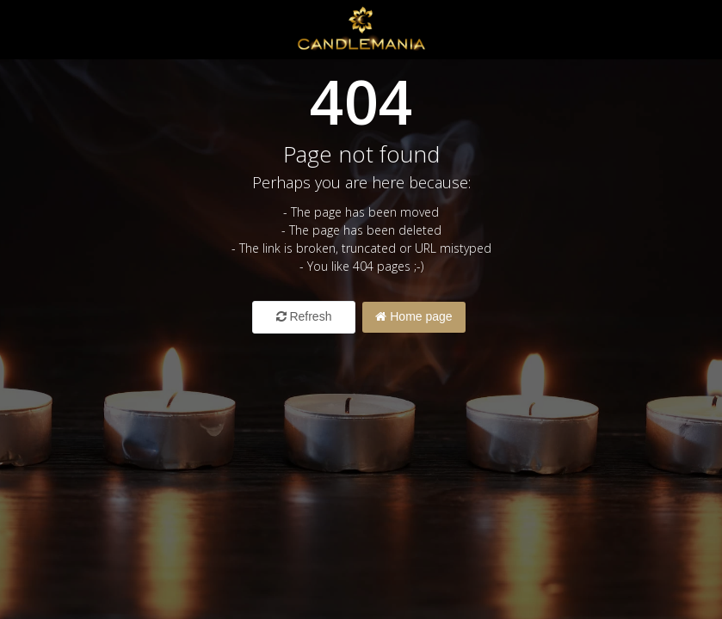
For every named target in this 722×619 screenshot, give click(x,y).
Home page (413, 316)
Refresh (304, 316)
